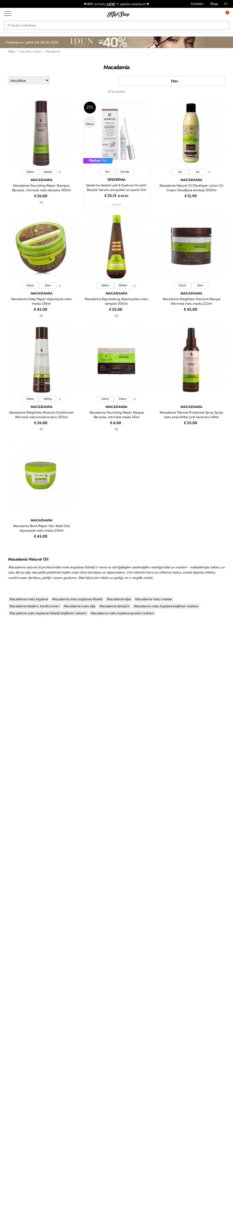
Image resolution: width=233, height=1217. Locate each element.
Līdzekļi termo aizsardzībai (19, 875)
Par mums (53, 1030)
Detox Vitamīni (11, 990)
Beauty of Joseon (13, 680)
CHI (3, 785)
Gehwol (6, 674)
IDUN (4, 811)
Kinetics (6, 775)
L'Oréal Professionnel (16, 627)
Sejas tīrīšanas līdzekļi (15, 901)
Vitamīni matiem (12, 969)
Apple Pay (16, 1036)
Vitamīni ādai (9, 985)
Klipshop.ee (91, 1077)
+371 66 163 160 (16, 1155)
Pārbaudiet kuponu (60, 1062)
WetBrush (7, 754)
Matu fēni (7, 869)
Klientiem (53, 1025)
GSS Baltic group (96, 1061)
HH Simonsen (10, 796)
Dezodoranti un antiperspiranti (23, 912)
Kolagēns (7, 975)
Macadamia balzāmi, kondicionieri (34, 606)
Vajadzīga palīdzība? (18, 1150)
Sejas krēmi (8, 885)
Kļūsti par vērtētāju (97, 1036)
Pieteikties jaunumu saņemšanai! (27, 1111)
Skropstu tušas (11, 954)
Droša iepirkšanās (190, 1012)
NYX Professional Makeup (19, 706)
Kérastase (7, 648)
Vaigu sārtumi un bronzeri (19, 959)
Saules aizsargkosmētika (17, 917)
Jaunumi (18, 1102)
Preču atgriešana (77, 1012)
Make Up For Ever (13, 822)
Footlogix (7, 780)
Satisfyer (7, 695)
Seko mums (12, 1184)
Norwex (6, 659)
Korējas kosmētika (13, 922)
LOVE (111, 4)
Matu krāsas (9, 880)
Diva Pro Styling (12, 748)
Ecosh (4, 711)
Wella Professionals (14, 738)
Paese (4, 722)
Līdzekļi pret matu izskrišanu (21, 859)
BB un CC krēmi (12, 948)
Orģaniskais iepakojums (138, 1012)
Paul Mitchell (10, 817)
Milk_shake (8, 632)
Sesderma (7, 653)
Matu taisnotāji (11, 864)
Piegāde (52, 1052)
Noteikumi (16, 1030)
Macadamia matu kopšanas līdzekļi (77, 599)
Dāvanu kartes (131, 1025)
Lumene (6, 827)
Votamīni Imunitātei (15, 1001)
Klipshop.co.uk (94, 1072)
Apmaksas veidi (57, 1046)
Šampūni (6, 843)
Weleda (5, 806)
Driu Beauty (9, 732)
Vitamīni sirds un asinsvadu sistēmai (26, 1006)
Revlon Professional (14, 759)
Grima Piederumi (13, 933)
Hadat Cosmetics (13, 643)
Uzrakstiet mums (16, 1165)
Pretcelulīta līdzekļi (14, 906)
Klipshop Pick (93, 1052)
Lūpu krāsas (8, 964)
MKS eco (7, 717)
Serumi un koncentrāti (17, 896)
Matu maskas (9, 853)
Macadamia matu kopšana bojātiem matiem (166, 606)
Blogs (214, 3)
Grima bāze (8, 927)
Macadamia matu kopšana (28, 599)
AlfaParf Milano (12, 801)
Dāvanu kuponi (57, 1057)
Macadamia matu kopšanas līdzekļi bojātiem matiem (48, 613)
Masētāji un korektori (16, 938)
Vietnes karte (18, 1052)
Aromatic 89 (9, 769)
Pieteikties (25, 1135)
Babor (4, 638)
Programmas (93, 1025)
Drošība (14, 1046)
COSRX (5, 701)
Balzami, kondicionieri (16, 848)
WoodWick (8, 690)
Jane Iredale (9, 664)
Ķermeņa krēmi (11, 891)
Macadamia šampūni (114, 606)
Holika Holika (10, 790)
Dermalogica (9, 685)
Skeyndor (7, 743)
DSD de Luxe (10, 727)
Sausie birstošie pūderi (17, 943)
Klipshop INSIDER (21, 1041)
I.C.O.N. (6, 669)
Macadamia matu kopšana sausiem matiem (122, 613)
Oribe (4, 764)
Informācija (17, 1025)
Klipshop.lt (91, 1066)
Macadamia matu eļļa (79, 606)
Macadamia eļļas (119, 599)
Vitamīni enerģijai (13, 980)
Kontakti (197, 3)
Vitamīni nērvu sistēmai (17, 996)
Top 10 (88, 1030)
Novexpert (8, 832)
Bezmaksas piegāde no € (28, 1012)
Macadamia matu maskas (153, 599)
